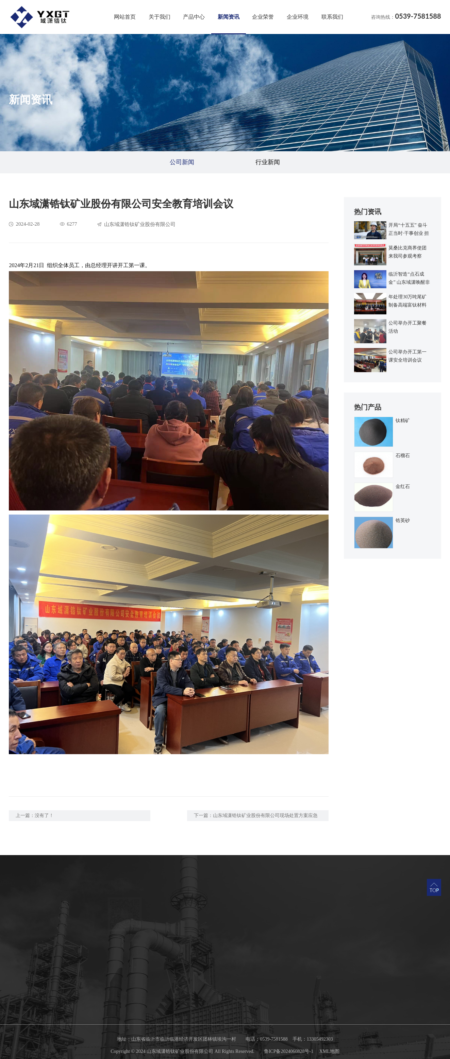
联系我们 (332, 17)
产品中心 (194, 17)
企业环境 (298, 17)
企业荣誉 (263, 17)
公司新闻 (182, 162)
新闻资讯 (228, 17)
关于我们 (159, 17)
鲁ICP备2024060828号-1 (288, 1051)
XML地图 (329, 1051)
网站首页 (125, 17)
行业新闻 (267, 162)
